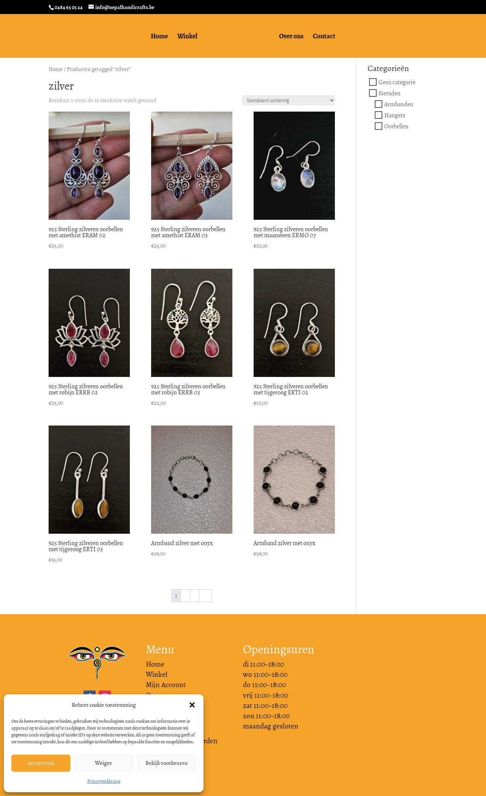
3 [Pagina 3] (194, 595)
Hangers (394, 115)
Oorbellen (396, 126)
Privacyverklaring (103, 781)
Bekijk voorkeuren (166, 763)
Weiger (103, 763)
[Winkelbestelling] (288, 100)
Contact (327, 37)
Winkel (185, 37)
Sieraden (390, 93)
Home (156, 37)
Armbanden (398, 104)
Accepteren (41, 763)
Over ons (294, 37)
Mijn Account (166, 684)
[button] (192, 705)
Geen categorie (397, 82)
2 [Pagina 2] (185, 595)
